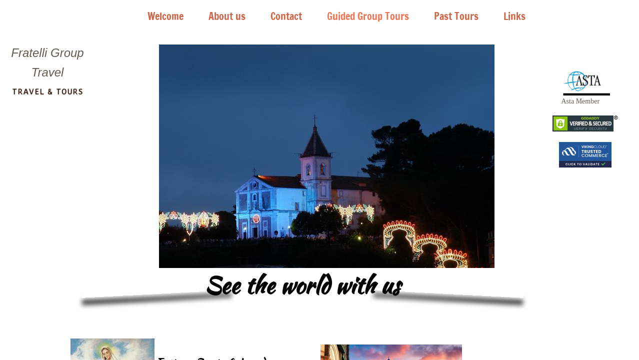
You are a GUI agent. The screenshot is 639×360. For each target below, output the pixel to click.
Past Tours (456, 16)
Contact (286, 16)
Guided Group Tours (368, 16)
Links (515, 16)
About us (227, 16)
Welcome (166, 16)
